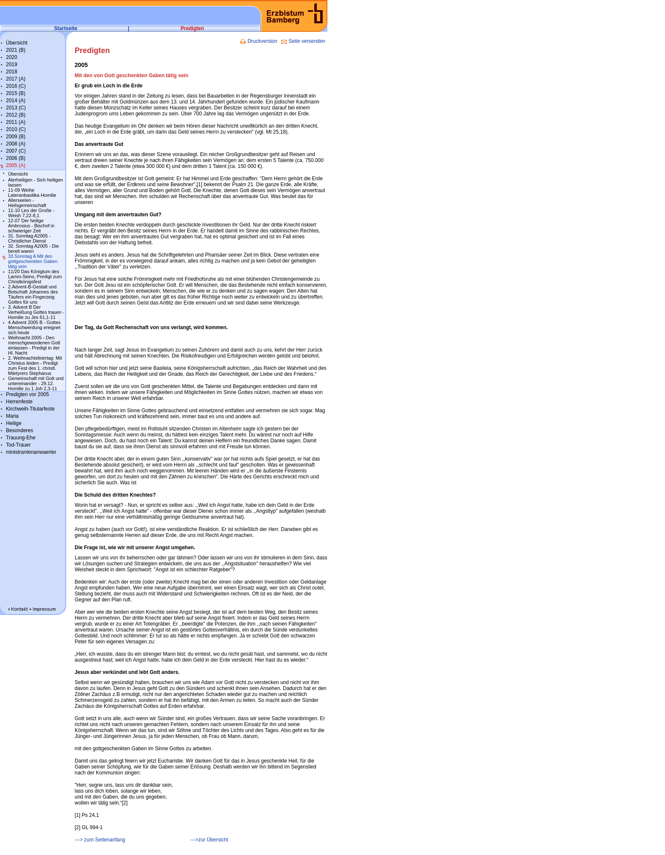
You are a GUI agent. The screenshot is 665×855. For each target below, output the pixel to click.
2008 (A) (15, 144)
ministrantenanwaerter (31, 452)
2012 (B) (15, 115)
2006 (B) (15, 158)
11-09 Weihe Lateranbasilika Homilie (32, 192)
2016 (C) (16, 86)
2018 (11, 72)
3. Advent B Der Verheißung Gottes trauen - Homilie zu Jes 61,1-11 (36, 312)
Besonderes (19, 430)
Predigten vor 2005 (27, 394)
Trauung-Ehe (21, 438)
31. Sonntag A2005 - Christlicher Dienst (29, 238)
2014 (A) (15, 100)
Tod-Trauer (18, 445)
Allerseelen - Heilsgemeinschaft (27, 203)
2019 (11, 64)
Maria (12, 416)
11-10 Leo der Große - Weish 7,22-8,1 (31, 213)
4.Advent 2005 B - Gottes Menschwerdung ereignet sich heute (34, 327)
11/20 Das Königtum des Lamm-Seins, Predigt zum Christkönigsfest (35, 276)
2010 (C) (16, 129)
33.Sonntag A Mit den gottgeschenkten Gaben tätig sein (33, 261)
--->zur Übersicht (209, 840)
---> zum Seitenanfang (100, 840)
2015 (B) (15, 93)
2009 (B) (15, 137)
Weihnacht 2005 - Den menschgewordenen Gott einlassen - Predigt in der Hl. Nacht (34, 345)
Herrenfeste (19, 402)
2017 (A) (15, 79)
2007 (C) (16, 151)
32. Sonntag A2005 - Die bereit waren (33, 248)
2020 (11, 57)
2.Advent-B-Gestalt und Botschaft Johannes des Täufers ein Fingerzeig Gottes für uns (33, 294)
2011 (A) (15, 122)
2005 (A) (15, 165)
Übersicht (17, 43)
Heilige (14, 423)
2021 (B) (15, 50)
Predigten (192, 28)
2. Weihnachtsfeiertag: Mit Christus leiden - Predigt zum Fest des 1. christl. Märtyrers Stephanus (35, 365)
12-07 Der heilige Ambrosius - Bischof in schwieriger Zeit (31, 225)
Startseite (66, 28)
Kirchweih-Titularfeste (30, 409)
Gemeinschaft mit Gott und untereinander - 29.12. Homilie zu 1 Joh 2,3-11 (36, 383)
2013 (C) (16, 108)
